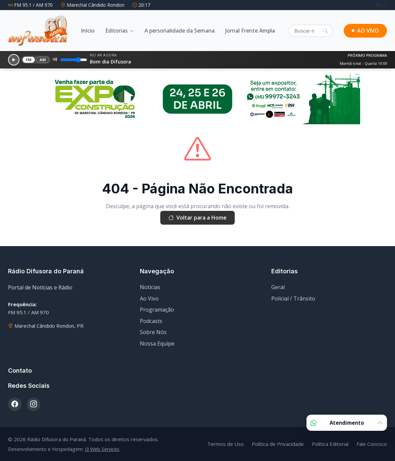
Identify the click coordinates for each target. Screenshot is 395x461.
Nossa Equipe (157, 343)
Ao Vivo (149, 298)
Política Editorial (330, 444)
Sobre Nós (153, 332)
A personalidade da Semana (180, 30)
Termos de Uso (225, 444)
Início (88, 30)
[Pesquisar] (325, 30)
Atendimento (347, 423)
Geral (278, 287)
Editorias (116, 30)
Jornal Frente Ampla (250, 30)
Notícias (150, 287)
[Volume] (73, 59)
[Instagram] (384, 5)
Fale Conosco (371, 444)
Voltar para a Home (197, 218)
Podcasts (151, 321)
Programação (157, 309)
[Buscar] (310, 31)
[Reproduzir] (13, 59)
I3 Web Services (102, 449)
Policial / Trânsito (293, 298)
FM (29, 59)
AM (43, 59)
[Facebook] (379, 5)
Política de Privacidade (278, 444)
